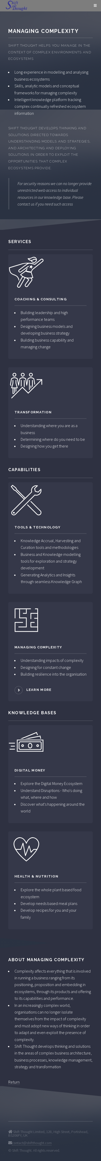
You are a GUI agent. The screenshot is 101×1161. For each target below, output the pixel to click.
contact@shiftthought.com (32, 1143)
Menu (94, 5)
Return (14, 1082)
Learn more (39, 690)
